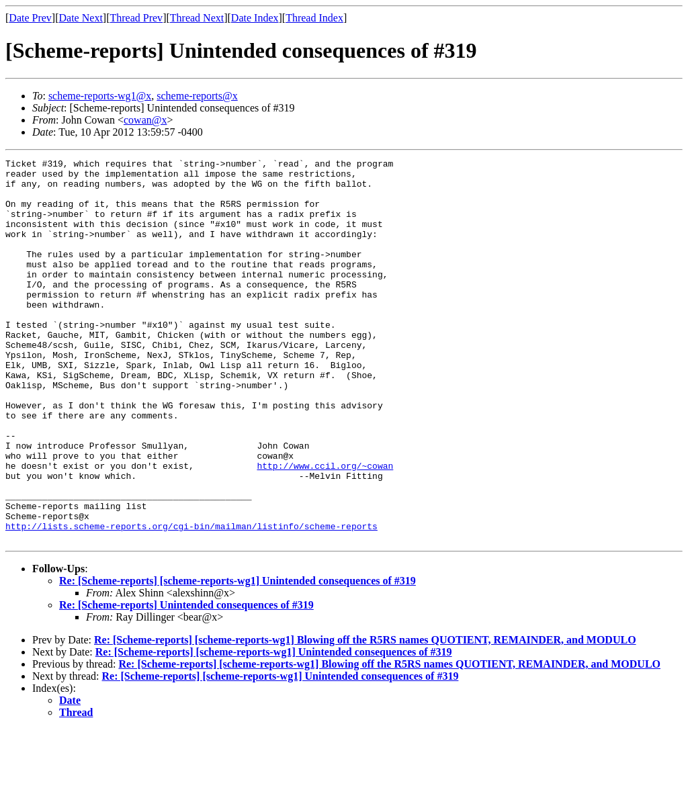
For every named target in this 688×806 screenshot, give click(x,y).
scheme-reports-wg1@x (99, 95)
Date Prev (30, 18)
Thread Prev (136, 18)
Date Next (81, 18)
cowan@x (145, 120)
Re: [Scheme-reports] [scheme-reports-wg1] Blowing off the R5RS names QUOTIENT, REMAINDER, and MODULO (365, 716)
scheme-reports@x (197, 95)
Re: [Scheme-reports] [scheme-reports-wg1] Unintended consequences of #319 (237, 657)
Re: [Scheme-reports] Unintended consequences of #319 (186, 681)
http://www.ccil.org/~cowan (325, 528)
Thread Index (314, 18)
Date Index (255, 18)
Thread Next (197, 18)
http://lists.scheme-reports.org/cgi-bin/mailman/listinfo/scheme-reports (191, 600)
